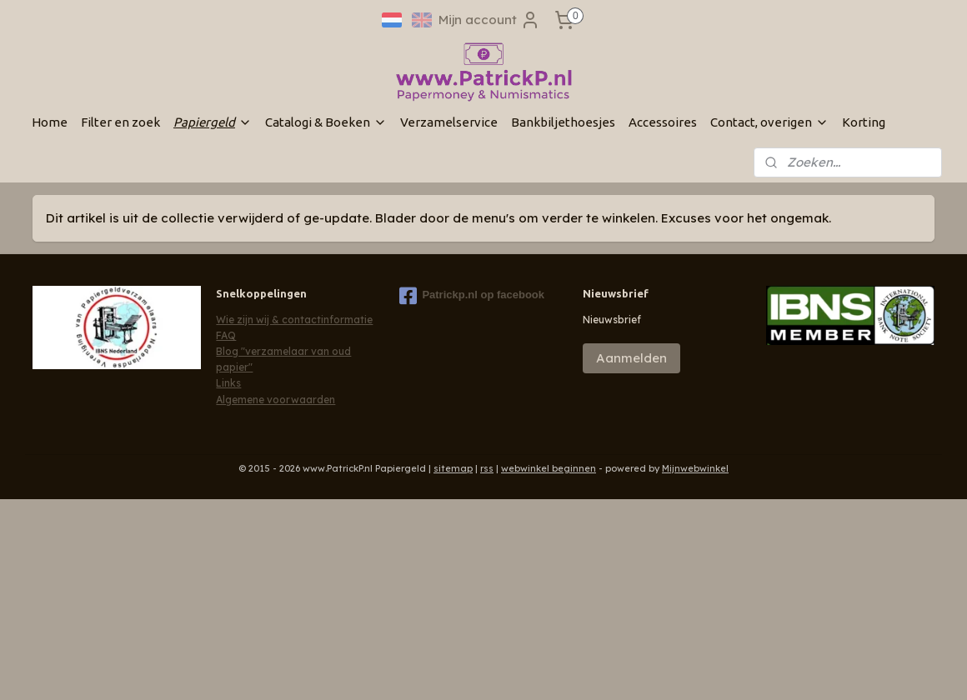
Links (228, 383)
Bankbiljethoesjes (563, 122)
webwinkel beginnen (548, 468)
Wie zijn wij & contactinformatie (294, 319)
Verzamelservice (449, 122)
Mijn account (489, 20)
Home (50, 122)
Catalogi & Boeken (326, 122)
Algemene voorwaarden (275, 399)
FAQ (226, 335)
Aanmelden (631, 358)
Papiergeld (212, 122)
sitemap (453, 468)
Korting (863, 122)
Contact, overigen (769, 122)
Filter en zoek (120, 122)
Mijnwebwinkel (695, 468)
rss (487, 468)
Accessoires (663, 122)
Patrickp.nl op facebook (471, 296)
